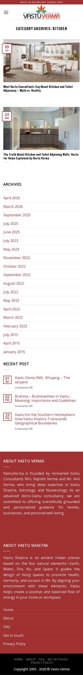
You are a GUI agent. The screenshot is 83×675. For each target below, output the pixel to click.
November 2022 (16, 257)
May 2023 (11, 249)
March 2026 (13, 206)
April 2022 (11, 309)
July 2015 (10, 334)
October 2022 (14, 266)
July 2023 (10, 240)
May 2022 (11, 300)
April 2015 (11, 343)
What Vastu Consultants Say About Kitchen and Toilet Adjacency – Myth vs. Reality (38, 89)
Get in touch (13, 635)
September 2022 (17, 274)
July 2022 (10, 292)
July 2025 (10, 223)
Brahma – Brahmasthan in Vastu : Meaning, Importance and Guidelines (45, 398)
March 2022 (13, 317)
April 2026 (11, 197)
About (8, 618)
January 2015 (14, 351)
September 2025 (17, 215)
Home (8, 609)
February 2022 (15, 326)
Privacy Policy (14, 643)
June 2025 (11, 232)
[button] (6, 12)
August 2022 (13, 283)
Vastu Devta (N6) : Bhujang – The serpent (42, 380)
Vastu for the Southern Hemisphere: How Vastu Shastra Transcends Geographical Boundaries (45, 419)
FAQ (6, 626)
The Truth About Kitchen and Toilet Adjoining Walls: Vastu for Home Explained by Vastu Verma (40, 156)
